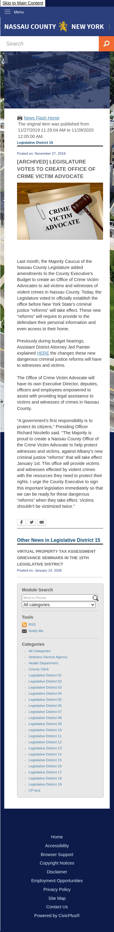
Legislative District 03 (45, 687)
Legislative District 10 (45, 730)
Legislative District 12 (45, 742)
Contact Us (57, 906)
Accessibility (57, 845)
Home (57, 836)
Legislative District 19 (45, 784)
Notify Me (36, 631)
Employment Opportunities (57, 880)
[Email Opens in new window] (41, 523)
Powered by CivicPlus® (57, 915)
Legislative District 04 (45, 693)
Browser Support (57, 854)
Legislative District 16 (45, 766)
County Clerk (39, 669)
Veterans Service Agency (48, 657)
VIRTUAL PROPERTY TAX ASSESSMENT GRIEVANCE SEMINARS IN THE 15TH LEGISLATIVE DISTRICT (56, 557)
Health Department (43, 663)
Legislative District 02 (45, 681)
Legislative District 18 (45, 778)
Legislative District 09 (45, 724)
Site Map (57, 898)
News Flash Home (42, 117)
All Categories (39, 651)
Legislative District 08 (45, 718)
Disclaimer (57, 871)
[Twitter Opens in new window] (31, 523)
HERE (43, 353)
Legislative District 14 (45, 754)
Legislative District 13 (45, 748)
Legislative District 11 (45, 736)
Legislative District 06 (45, 705)
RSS (32, 624)
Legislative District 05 (45, 699)
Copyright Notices (57, 863)
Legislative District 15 (45, 760)
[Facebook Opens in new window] (21, 523)
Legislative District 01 (45, 675)
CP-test (34, 790)
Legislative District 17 (45, 772)
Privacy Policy (57, 889)
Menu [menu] (19, 12)
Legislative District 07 (45, 712)
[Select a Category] (58, 605)
